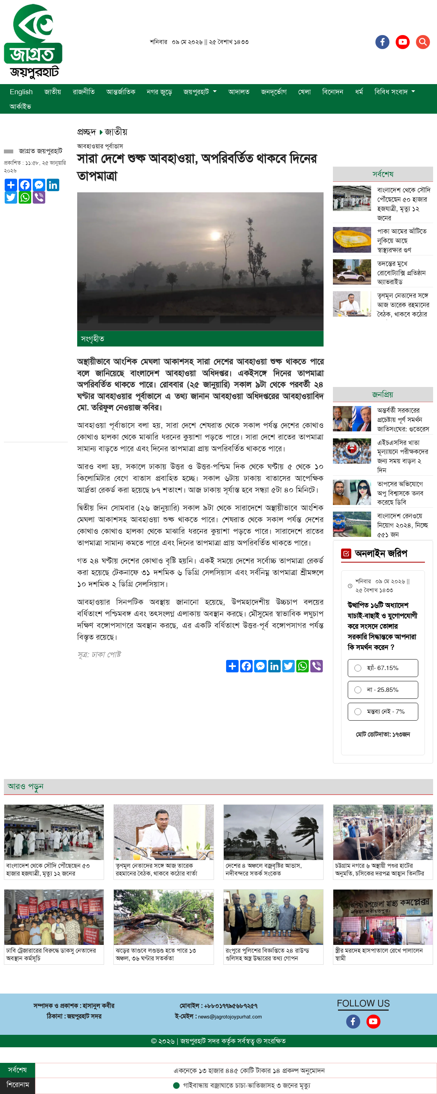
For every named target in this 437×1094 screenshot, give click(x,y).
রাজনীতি (84, 92)
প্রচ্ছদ (88, 132)
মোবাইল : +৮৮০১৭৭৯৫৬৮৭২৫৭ (218, 1006)
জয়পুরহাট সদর (199, 1041)
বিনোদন (332, 92)
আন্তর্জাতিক (120, 92)
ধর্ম (359, 92)
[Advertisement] (32, 320)
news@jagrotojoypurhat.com (230, 1016)
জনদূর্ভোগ (274, 92)
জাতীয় (52, 92)
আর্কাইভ (20, 106)
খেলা (304, 92)
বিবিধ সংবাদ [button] (392, 92)
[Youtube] (403, 42)
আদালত (238, 92)
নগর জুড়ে (159, 92)
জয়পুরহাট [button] (197, 92)
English (21, 92)
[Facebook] (382, 42)
